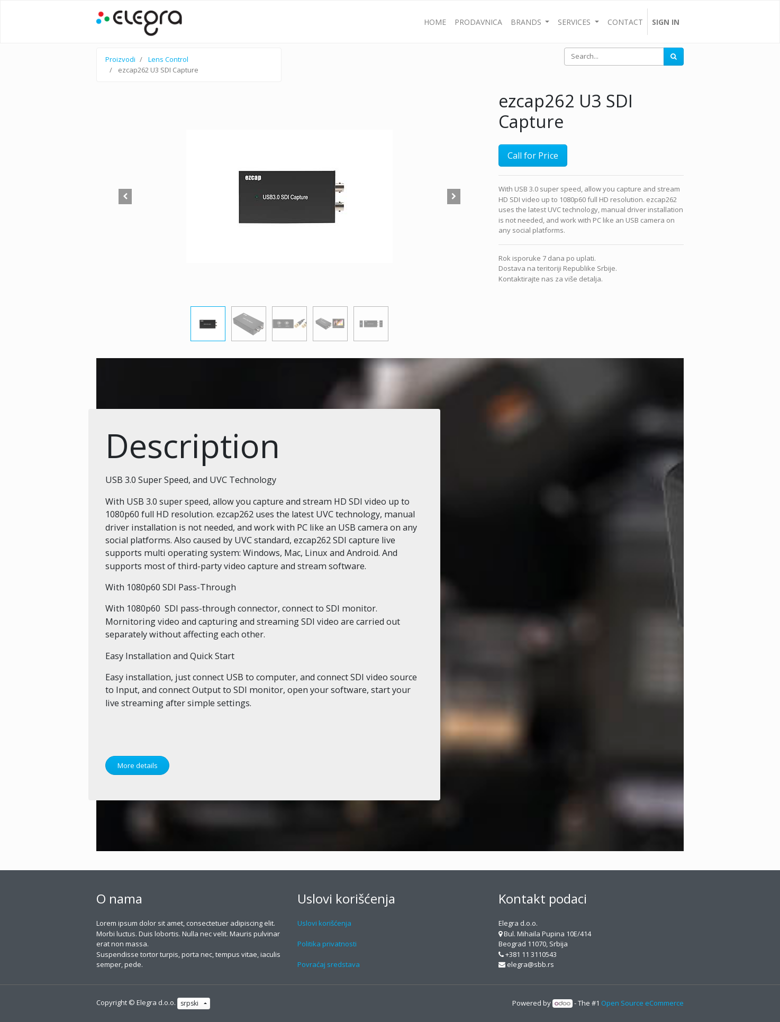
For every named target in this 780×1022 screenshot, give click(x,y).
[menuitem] (435, 21)
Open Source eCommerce (642, 1003)
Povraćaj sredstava (328, 964)
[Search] (674, 57)
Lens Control (168, 59)
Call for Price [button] (532, 155)
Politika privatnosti (327, 943)
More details (137, 765)
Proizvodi (120, 59)
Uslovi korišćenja (324, 923)
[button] (125, 196)
